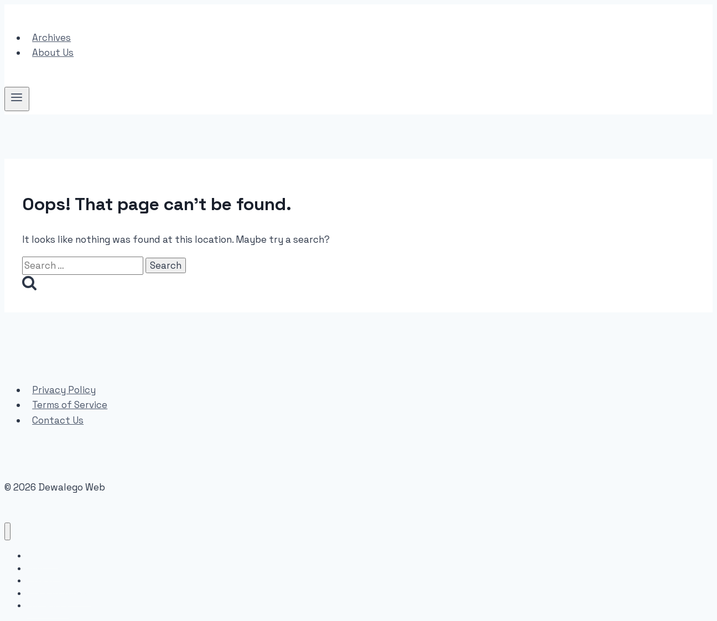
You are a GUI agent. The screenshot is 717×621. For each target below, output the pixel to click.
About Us (53, 52)
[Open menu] (16, 99)
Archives (51, 38)
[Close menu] (7, 532)
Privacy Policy (64, 390)
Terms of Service (69, 405)
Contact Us (58, 420)
